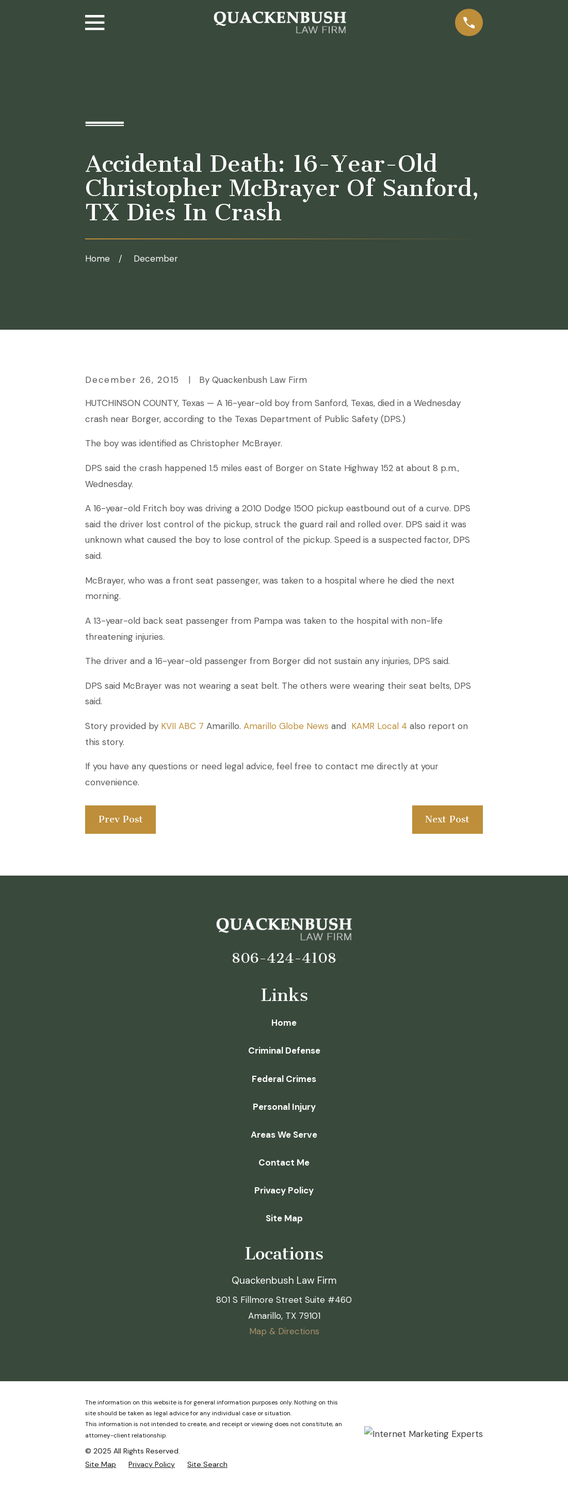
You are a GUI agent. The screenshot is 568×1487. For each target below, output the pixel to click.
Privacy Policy (284, 1190)
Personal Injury (284, 1106)
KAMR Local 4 (379, 726)
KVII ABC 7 (182, 726)
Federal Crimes (284, 1079)
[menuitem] (100, 1465)
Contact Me (284, 1162)
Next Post (447, 819)
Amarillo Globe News (286, 726)
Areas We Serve (284, 1134)
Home (284, 1022)
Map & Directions (284, 1331)
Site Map (284, 1218)
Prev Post (121, 819)
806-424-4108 (284, 958)
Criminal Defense (284, 1050)
